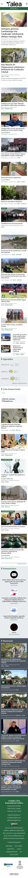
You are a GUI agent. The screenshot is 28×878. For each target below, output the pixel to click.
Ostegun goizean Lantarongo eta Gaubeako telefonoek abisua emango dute (12, 32)
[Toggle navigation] (2, 4)
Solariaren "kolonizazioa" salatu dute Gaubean (18, 348)
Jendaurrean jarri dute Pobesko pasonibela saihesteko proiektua (13, 104)
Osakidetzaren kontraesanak (11, 223)
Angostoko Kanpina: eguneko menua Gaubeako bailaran (14, 617)
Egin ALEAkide (14, 854)
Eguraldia (7, 359)
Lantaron (19, 280)
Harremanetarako (11, 851)
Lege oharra (18, 846)
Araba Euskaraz (14, 603)
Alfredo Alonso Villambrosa (8, 400)
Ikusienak (7, 641)
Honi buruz (9, 846)
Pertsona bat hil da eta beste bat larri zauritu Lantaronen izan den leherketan (13, 276)
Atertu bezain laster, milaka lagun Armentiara (13, 687)
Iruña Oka (23, 203)
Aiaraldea (18, 715)
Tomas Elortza (14, 585)
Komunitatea (8, 568)
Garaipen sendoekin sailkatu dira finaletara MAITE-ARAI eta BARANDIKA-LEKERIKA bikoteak (14, 599)
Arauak (19, 849)
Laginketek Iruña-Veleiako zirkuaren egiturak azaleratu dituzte (11, 426)
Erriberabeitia (9, 305)
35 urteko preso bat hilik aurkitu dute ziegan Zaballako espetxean (20, 337)
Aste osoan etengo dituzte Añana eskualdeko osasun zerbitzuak (13, 154)
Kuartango (19, 254)
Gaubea (7, 76)
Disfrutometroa (14, 619)
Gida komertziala (10, 389)
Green (14, 632)
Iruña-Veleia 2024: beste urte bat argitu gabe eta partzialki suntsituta (14, 581)
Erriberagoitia (9, 108)
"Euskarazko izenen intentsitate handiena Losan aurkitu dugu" (13, 129)
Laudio (23, 715)
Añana (14, 8)
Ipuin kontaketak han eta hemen (13, 526)
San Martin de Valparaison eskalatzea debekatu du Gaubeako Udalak (12, 68)
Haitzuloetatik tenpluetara (11, 177)
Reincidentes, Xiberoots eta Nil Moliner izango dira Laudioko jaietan (12, 711)
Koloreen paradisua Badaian (11, 201)
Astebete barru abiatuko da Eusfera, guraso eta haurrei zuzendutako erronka (11, 787)
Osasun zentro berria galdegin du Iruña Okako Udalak (13, 502)
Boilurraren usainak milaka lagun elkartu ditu (13, 300)
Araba (17, 689)
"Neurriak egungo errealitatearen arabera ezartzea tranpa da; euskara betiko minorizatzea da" (13, 737)
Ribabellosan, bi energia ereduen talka (13, 450)
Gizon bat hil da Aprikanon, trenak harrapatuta (13, 251)
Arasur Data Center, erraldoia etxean (12, 325)
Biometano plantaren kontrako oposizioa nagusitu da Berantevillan (12, 551)
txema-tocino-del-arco (14, 634)
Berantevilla (8, 558)
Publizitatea (10, 849)
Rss (21, 851)
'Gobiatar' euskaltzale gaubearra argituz (13, 475)
